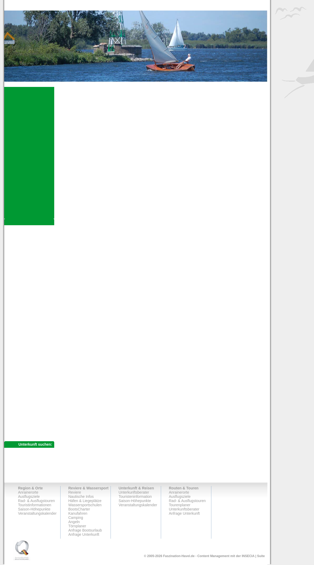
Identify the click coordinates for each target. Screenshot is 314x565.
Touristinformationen (34, 505)
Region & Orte (30, 488)
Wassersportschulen (85, 505)
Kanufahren (77, 513)
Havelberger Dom (29, 244)
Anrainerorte (21, 229)
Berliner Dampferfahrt (32, 368)
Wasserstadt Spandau (33, 363)
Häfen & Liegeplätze (85, 501)
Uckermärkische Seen (34, 387)
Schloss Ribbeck (28, 325)
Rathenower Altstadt (31, 259)
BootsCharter (79, 509)
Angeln (74, 522)
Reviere (74, 492)
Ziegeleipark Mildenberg (34, 382)
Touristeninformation (135, 496)
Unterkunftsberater (26, 416)
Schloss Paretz (27, 320)
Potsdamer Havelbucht (33, 339)
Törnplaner (77, 526)
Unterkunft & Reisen (136, 488)
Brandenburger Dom (31, 263)
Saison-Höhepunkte (34, 509)
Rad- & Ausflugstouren (30, 396)
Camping (75, 517)
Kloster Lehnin (26, 315)
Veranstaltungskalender (37, 513)
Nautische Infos (81, 496)
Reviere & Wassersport (88, 488)
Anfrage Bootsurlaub (85, 530)
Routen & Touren (184, 488)
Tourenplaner (21, 406)
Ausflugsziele (23, 239)
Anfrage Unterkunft (27, 426)
